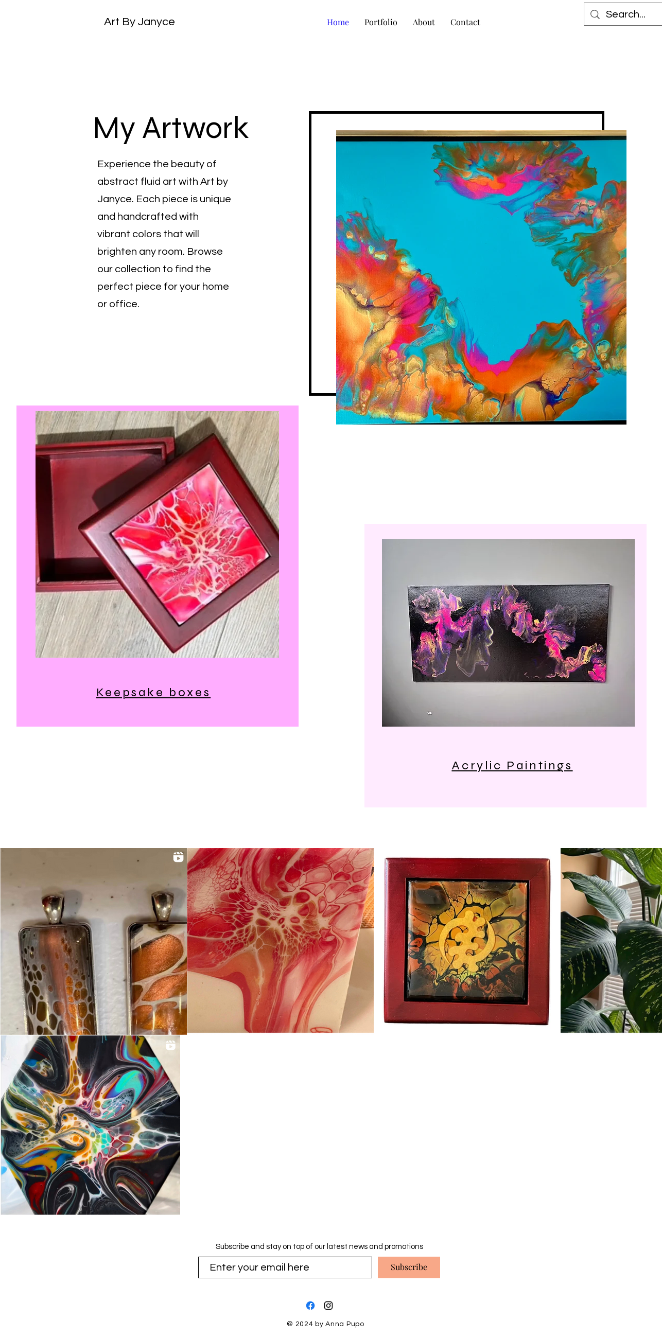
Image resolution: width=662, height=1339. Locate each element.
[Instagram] (328, 1305)
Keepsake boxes (153, 692)
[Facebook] (310, 1305)
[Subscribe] (409, 1267)
